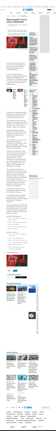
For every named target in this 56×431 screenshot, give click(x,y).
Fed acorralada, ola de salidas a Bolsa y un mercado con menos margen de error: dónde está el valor (33, 79)
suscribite (49, 9)
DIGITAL (12, 427)
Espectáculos (29, 418)
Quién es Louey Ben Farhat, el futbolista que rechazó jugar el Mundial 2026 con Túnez (17, 34)
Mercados (20, 414)
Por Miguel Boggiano (21, 392)
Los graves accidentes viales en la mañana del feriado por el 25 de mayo (33, 66)
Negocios (40, 13)
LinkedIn (16, 407)
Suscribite (21, 277)
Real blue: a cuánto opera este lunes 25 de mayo (11, 398)
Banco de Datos (11, 414)
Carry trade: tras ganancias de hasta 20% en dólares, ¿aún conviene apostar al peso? (22, 387)
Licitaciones (28, 422)
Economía (18, 13)
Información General (12, 418)
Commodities (38, 178)
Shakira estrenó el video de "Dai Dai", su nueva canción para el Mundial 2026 (11, 297)
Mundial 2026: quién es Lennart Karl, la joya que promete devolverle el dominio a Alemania (17, 31)
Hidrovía (39, 6)
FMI (35, 6)
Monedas (31, 178)
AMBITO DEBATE (37, 427)
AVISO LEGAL (41, 420)
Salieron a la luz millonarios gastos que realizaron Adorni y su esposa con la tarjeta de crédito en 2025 (35, 120)
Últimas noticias (17, 412)
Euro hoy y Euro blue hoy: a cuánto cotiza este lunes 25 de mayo (11, 386)
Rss (45, 418)
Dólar (9, 6)
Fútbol (19, 16)
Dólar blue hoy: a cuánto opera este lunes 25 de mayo (33, 50)
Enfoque (23, 6)
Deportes (14, 16)
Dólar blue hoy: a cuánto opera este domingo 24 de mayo (22, 400)
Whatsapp (22, 407)
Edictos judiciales (11, 422)
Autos (22, 418)
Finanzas (26, 13)
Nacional (9, 416)
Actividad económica (16, 6)
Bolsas (34, 178)
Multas (21, 422)
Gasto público (29, 6)
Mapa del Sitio (10, 420)
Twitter (7, 407)
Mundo (16, 416)
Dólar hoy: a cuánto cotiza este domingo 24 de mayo (34, 149)
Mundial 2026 (46, 6)
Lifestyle (41, 414)
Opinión (48, 13)
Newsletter (45, 407)
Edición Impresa (31, 416)
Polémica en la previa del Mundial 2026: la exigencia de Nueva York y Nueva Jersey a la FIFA (22, 298)
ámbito (8, 16)
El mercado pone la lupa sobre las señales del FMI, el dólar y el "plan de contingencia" (36, 101)
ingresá (53, 9)
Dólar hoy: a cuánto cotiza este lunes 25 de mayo (33, 57)
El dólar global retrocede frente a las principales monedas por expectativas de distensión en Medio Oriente (33, 367)
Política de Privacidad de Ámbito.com (26, 420)
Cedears (42, 178)
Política (33, 13)
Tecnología (39, 418)
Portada (9, 412)
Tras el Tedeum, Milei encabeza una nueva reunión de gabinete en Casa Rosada (33, 41)
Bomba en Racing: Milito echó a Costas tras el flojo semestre (15, 94)
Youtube (19, 407)
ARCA (51, 6)
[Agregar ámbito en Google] (13, 25)
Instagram (12, 407)
